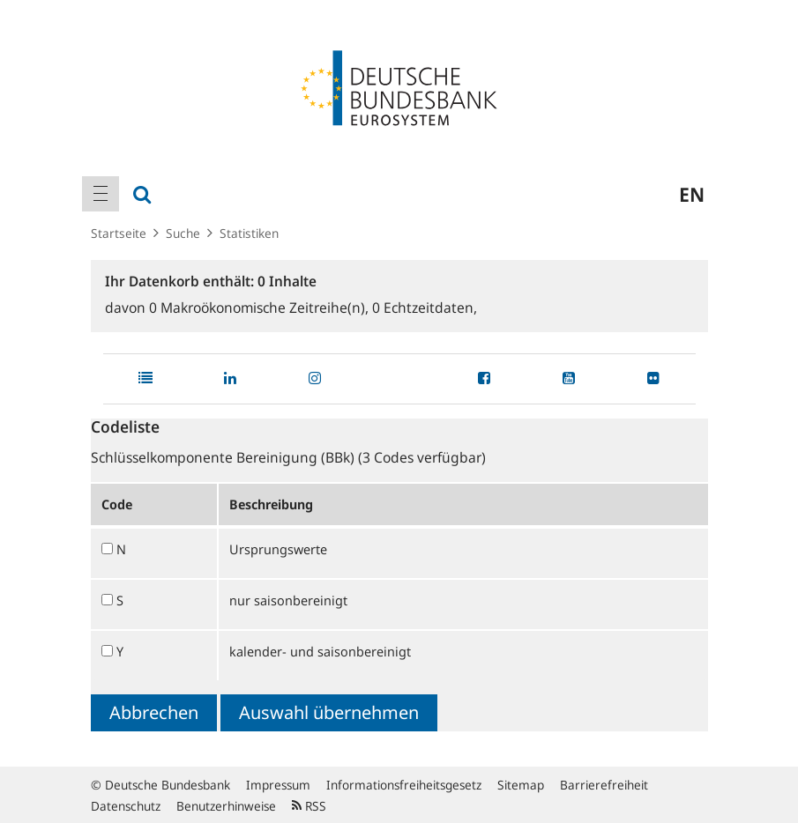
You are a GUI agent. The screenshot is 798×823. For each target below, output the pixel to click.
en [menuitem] (692, 194)
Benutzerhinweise (226, 805)
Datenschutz (125, 805)
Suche (183, 233)
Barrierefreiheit (604, 784)
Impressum (278, 784)
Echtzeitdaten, (424, 307)
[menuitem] (100, 193)
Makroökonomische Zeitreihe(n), (260, 307)
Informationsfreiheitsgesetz (403, 784)
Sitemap (520, 784)
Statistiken (249, 233)
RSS (309, 805)
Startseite (118, 233)
